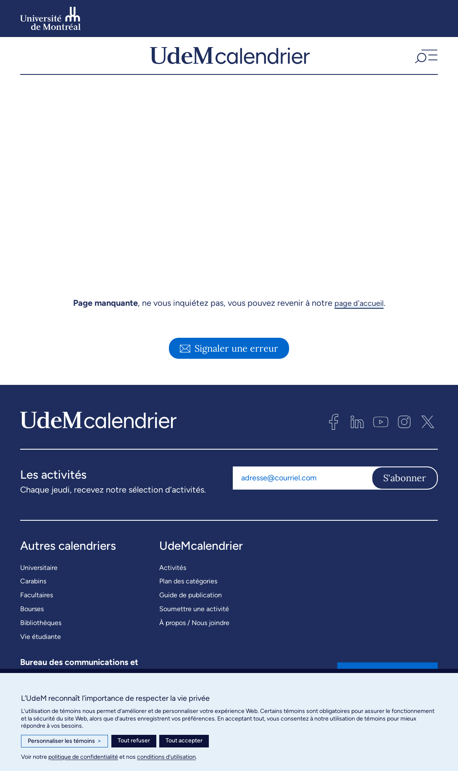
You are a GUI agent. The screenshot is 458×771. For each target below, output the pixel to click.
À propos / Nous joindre (194, 631)
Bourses (32, 617)
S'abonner (404, 486)
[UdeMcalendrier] (230, 59)
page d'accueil (359, 311)
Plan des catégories (188, 589)
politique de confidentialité (83, 756)
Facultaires (36, 603)
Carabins (33, 589)
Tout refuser (134, 740)
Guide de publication (190, 603)
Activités (172, 576)
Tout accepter (184, 740)
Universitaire (39, 576)
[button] (425, 59)
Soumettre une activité (194, 617)
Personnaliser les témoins (64, 741)
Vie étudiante (40, 645)
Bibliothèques (40, 631)
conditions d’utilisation (166, 756)
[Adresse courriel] (302, 485)
